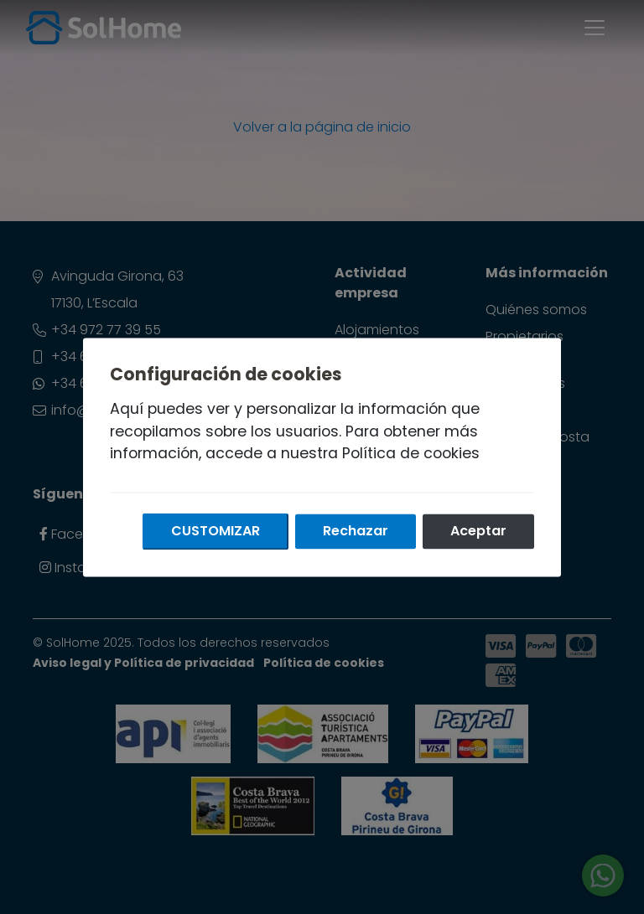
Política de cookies (411, 454)
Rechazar (355, 531)
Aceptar (478, 531)
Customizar (215, 530)
